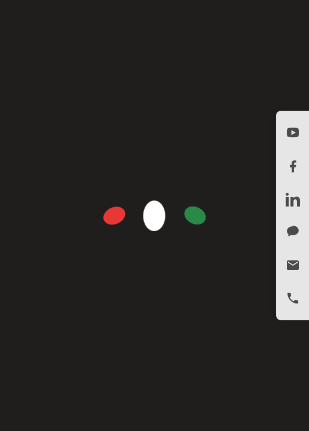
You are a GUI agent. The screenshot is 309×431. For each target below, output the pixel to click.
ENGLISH (232, 18)
